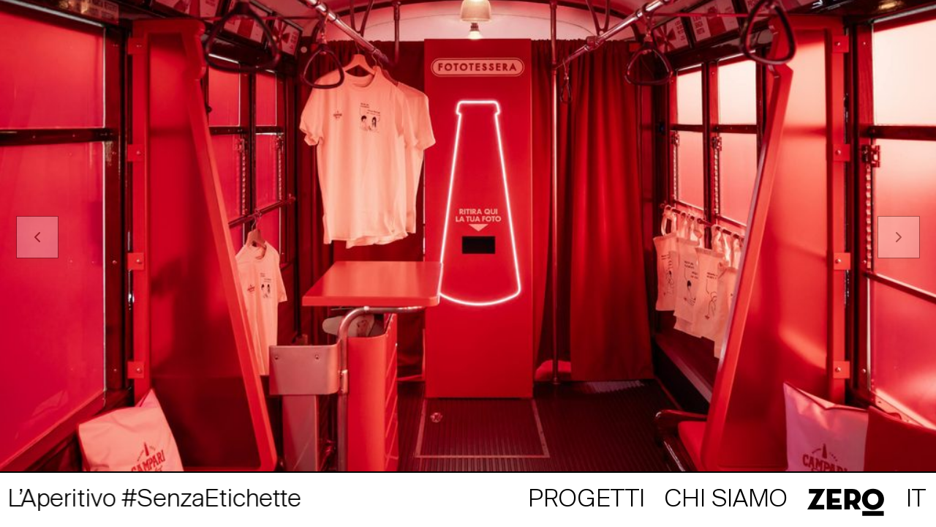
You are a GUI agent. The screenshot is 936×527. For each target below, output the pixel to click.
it (916, 500)
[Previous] (37, 237)
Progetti (586, 500)
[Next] (899, 237)
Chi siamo (726, 500)
